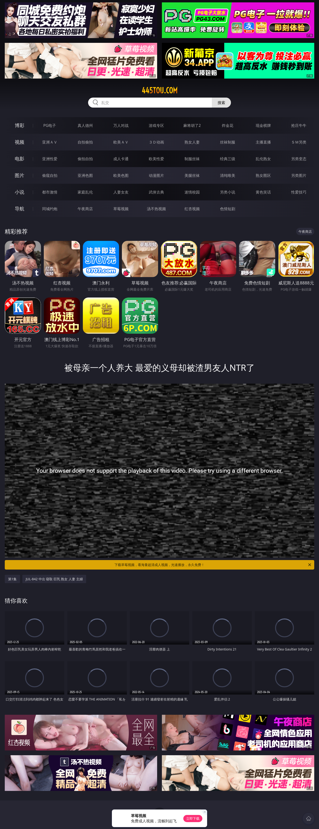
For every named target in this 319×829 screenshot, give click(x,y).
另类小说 (227, 192)
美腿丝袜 (192, 175)
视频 (19, 142)
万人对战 (121, 125)
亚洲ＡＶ (49, 142)
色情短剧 (227, 208)
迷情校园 (192, 192)
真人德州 (85, 125)
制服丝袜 (192, 158)
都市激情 (49, 192)
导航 (19, 208)
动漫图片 (156, 175)
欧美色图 (121, 175)
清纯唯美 (227, 175)
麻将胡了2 (192, 125)
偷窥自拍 (49, 175)
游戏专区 (156, 125)
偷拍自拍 (85, 158)
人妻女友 (121, 192)
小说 (19, 192)
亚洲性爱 (49, 158)
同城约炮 (49, 208)
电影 (19, 158)
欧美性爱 (156, 158)
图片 (19, 175)
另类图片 (298, 175)
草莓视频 (121, 208)
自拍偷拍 (85, 142)
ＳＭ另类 (298, 142)
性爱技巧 (298, 192)
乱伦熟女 (263, 158)
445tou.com (160, 90)
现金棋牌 (263, 125)
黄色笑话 (263, 192)
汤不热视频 (156, 208)
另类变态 (298, 158)
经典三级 (227, 158)
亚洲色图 (85, 175)
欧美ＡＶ (121, 142)
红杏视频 (192, 208)
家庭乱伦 (85, 192)
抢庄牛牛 (298, 125)
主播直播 (263, 142)
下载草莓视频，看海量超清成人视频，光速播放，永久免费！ (213, 565)
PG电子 (49, 125)
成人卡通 (121, 158)
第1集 (12, 579)
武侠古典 (156, 192)
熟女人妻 (192, 142)
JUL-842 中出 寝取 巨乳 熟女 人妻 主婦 (54, 579)
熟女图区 (263, 175)
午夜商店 (85, 208)
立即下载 (192, 818)
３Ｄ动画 (156, 142)
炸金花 (227, 125)
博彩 (19, 125)
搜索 (221, 102)
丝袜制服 (227, 142)
